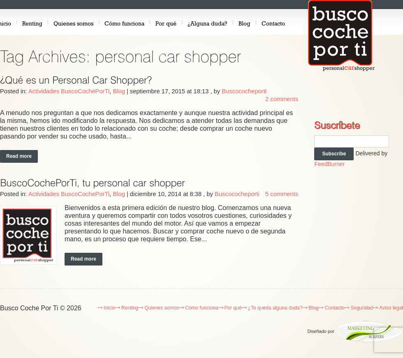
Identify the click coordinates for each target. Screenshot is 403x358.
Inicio (109, 308)
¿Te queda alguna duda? (275, 308)
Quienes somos (73, 23)
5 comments (281, 194)
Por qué (165, 23)
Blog (244, 23)
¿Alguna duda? (207, 23)
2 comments (281, 99)
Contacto (273, 23)
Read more (19, 156)
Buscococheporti (244, 91)
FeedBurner (329, 164)
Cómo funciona (124, 23)
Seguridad (361, 308)
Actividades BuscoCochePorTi (68, 91)
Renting (32, 23)
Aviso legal (391, 308)
